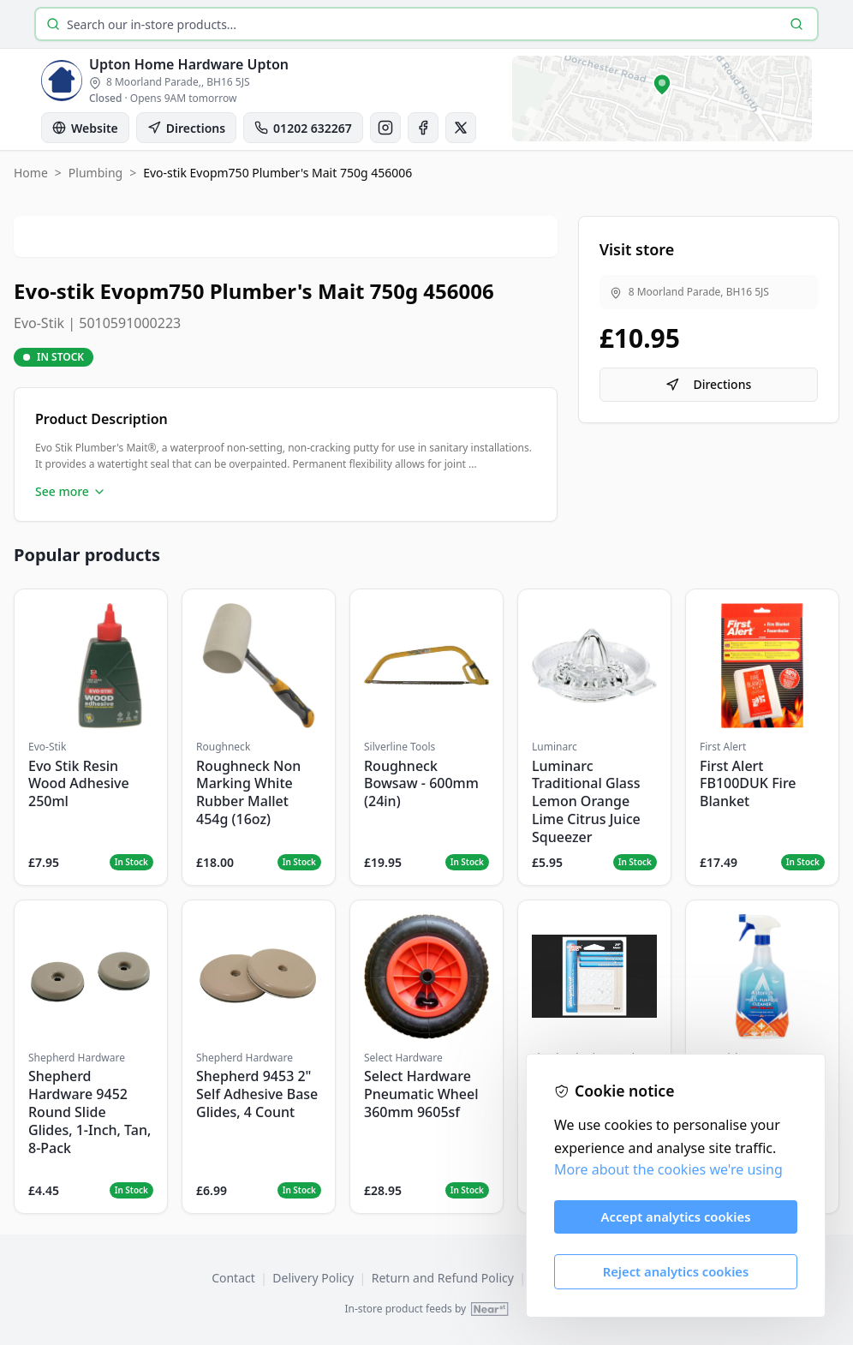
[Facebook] (423, 127)
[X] (460, 127)
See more (70, 491)
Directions (708, 384)
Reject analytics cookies (676, 1271)
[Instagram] (385, 127)
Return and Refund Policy (443, 1278)
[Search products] (423, 24)
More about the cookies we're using (668, 1169)
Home (31, 172)
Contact (233, 1278)
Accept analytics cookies (676, 1216)
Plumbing (95, 172)
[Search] (796, 24)
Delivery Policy (313, 1278)
